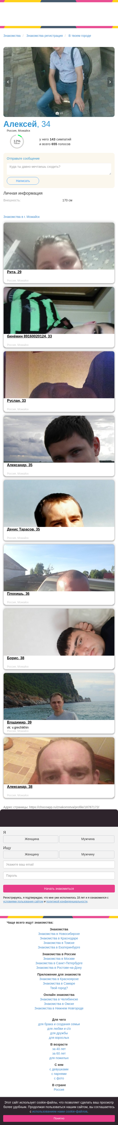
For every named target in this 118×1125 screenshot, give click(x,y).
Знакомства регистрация (44, 35)
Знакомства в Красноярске (59, 979)
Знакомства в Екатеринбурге (59, 947)
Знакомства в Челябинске (59, 999)
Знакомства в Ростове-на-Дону (59, 967)
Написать (23, 181)
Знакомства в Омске (59, 1004)
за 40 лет (59, 1049)
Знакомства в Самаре (59, 983)
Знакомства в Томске (58, 943)
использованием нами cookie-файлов (59, 1111)
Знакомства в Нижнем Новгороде (59, 1008)
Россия (59, 1089)
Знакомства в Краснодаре (59, 938)
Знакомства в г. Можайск (21, 217)
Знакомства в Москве (59, 958)
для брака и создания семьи (59, 1024)
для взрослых (59, 1037)
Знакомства (12, 35)
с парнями (59, 1074)
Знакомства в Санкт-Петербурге (59, 963)
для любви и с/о (59, 1028)
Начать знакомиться (59, 888)
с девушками (59, 1069)
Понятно (59, 1118)
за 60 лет (59, 1053)
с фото (59, 1078)
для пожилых (58, 1058)
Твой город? (59, 988)
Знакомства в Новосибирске (59, 934)
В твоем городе (79, 35)
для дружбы (59, 1033)
